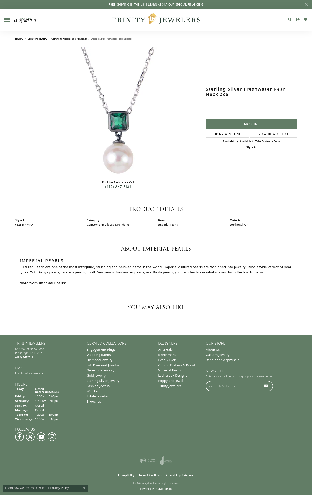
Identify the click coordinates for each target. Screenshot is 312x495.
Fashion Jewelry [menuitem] (98, 386)
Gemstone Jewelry (37, 38)
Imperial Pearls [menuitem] (169, 370)
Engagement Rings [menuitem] (101, 349)
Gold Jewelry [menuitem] (96, 375)
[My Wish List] (305, 19)
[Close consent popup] (84, 488)
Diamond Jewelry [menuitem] (99, 360)
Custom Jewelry (217, 354)
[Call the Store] (25, 357)
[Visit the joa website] (166, 460)
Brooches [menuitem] (94, 401)
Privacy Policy (126, 475)
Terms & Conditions (150, 475)
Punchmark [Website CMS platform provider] (164, 488)
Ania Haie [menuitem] (165, 349)
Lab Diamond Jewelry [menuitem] (103, 365)
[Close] (306, 4)
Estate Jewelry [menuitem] (97, 396)
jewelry (19, 38)
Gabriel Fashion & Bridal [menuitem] (176, 365)
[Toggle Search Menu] (289, 19)
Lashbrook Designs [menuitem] (172, 375)
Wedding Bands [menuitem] (99, 354)
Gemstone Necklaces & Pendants (69, 38)
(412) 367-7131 (118, 186)
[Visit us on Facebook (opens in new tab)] (19, 436)
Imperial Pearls (168, 225)
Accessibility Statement (180, 475)
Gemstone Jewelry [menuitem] (100, 370)
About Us (213, 349)
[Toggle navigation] (7, 20)
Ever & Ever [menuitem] (167, 360)
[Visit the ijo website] (147, 460)
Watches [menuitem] (93, 391)
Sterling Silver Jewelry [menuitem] (103, 380)
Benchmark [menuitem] (167, 354)
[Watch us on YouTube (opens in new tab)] (41, 436)
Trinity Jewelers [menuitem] (169, 386)
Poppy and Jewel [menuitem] (170, 380)
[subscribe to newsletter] (266, 386)
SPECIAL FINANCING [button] (189, 4)
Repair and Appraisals (222, 360)
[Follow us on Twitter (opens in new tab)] (30, 436)
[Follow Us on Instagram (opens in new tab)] (52, 436)
